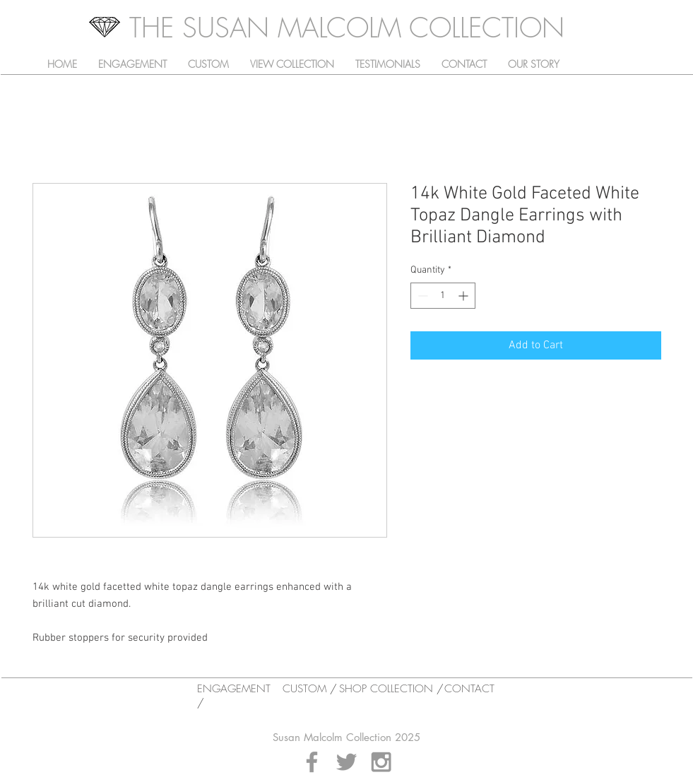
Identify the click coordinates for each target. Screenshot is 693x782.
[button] (292, 64)
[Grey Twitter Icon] (346, 762)
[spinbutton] (443, 295)
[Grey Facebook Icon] (312, 762)
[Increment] (464, 295)
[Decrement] (421, 295)
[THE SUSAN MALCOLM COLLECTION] (347, 28)
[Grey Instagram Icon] (381, 762)
